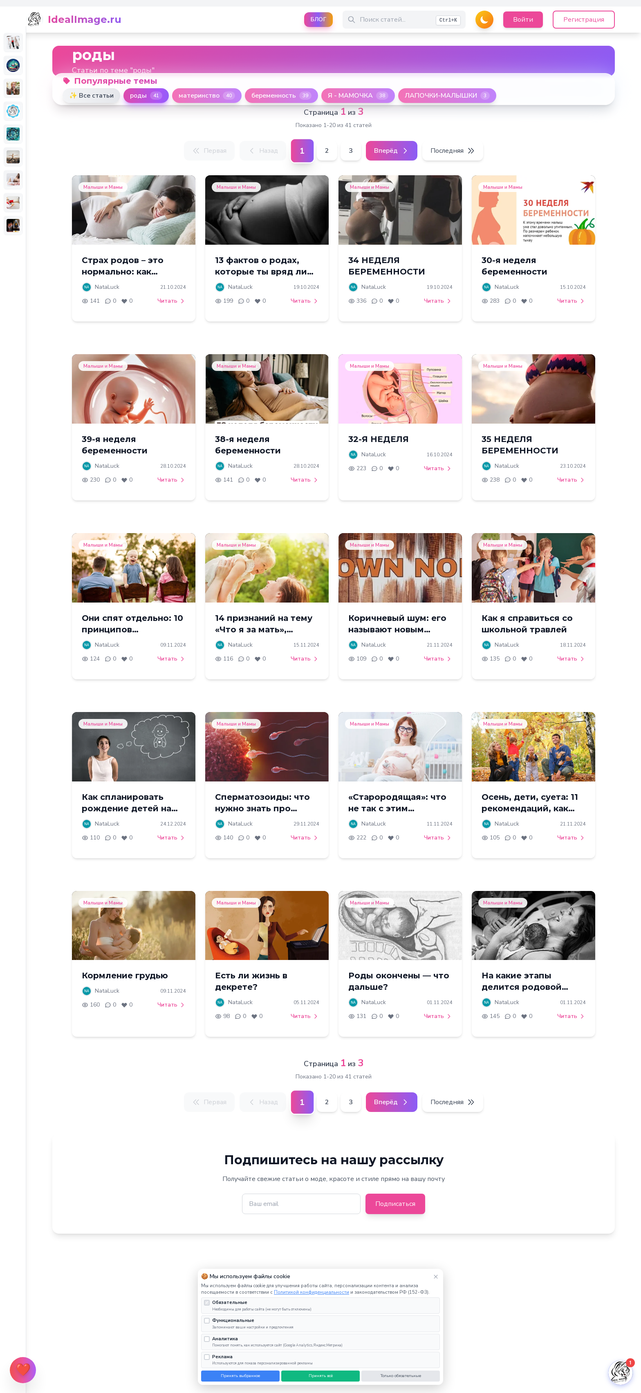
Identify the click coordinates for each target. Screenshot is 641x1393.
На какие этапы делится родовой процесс (522, 987)
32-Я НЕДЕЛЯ (378, 439)
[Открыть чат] (620, 1372)
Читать (171, 301)
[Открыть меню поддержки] (23, 1370)
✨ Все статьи (91, 95)
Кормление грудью (125, 975)
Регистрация (583, 19)
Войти (523, 19)
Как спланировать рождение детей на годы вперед (126, 808)
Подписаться (395, 1203)
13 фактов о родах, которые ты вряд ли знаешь (261, 271)
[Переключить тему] (484, 20)
